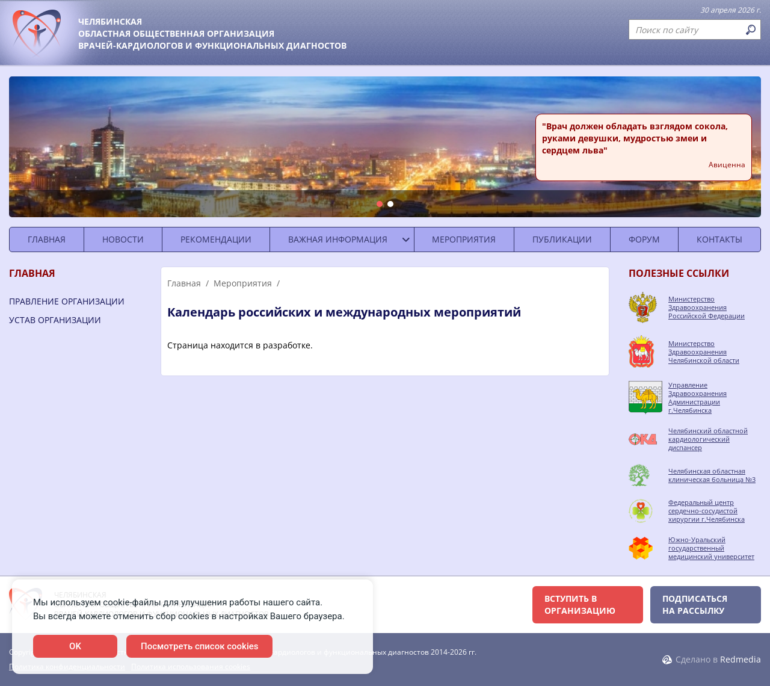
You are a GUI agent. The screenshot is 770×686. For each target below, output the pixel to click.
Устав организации (55, 320)
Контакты (719, 239)
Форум (644, 239)
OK (75, 646)
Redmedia (740, 659)
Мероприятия (464, 239)
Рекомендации (215, 239)
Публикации (562, 239)
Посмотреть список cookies (199, 646)
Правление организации (67, 301)
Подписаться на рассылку (694, 604)
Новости (123, 239)
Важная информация (337, 239)
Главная (47, 239)
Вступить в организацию (579, 604)
